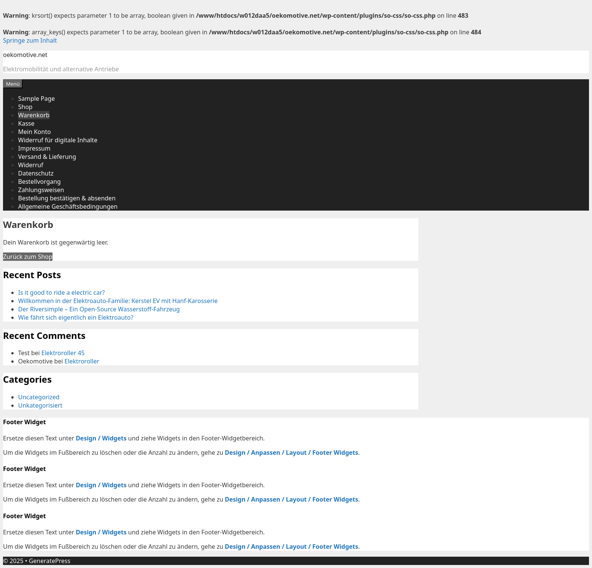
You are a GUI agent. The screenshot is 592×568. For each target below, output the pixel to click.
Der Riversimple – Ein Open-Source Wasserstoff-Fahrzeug (99, 309)
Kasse (26, 123)
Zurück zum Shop (27, 256)
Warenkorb (33, 115)
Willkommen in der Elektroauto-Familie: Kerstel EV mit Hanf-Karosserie (118, 301)
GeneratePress (49, 561)
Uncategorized (39, 397)
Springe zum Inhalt (30, 40)
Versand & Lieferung (47, 156)
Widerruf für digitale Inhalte (57, 140)
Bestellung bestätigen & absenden (67, 198)
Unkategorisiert (40, 405)
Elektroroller (82, 361)
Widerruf (30, 165)
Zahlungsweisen (41, 190)
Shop (25, 107)
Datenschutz (36, 173)
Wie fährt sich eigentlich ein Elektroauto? (75, 317)
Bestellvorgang (39, 181)
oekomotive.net (25, 55)
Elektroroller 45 (63, 353)
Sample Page (36, 98)
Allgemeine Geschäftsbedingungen (67, 206)
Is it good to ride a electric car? (61, 292)
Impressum (34, 148)
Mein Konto (34, 132)
